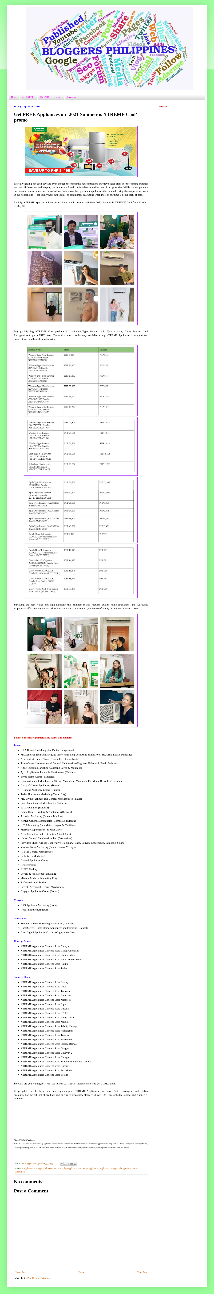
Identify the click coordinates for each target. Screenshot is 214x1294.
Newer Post (20, 1272)
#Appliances (27, 1168)
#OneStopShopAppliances (65, 1168)
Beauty (58, 97)
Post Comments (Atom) (38, 1278)
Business (71, 97)
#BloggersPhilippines (43, 1168)
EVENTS (45, 97)
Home (14, 97)
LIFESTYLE (28, 97)
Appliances (104, 1168)
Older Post (142, 1272)
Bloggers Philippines (119, 1168)
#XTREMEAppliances (88, 1168)
